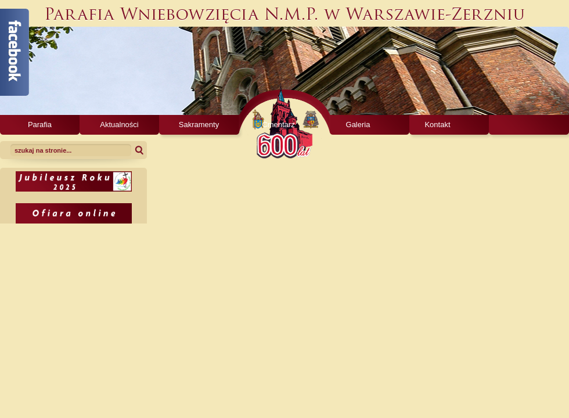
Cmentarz (278, 124)
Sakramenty (199, 124)
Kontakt (437, 124)
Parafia (40, 124)
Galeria (358, 124)
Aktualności (119, 124)
